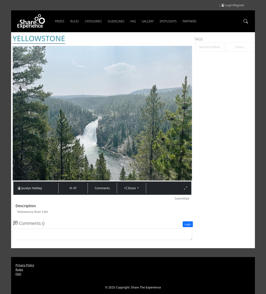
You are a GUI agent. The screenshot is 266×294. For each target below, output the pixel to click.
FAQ (133, 21)
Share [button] (130, 188)
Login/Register (235, 5)
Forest (240, 47)
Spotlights (168, 21)
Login (187, 224)
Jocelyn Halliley (31, 188)
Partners (189, 21)
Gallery (148, 21)
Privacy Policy (25, 265)
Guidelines (116, 21)
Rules (74, 21)
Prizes (59, 21)
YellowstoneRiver (209, 47)
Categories (93, 21)
